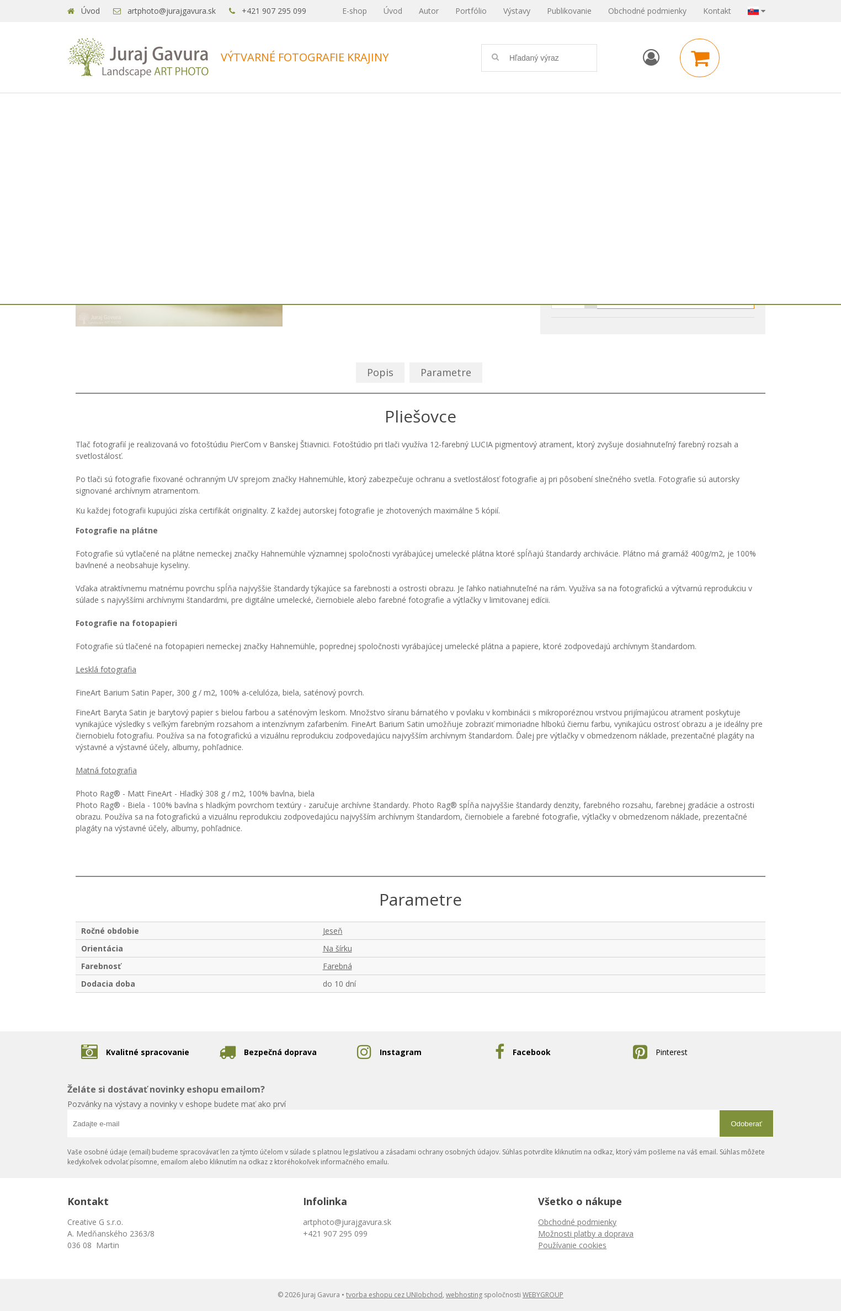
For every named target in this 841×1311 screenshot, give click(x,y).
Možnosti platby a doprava (586, 1233)
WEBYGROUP (543, 1294)
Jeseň (333, 930)
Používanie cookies (572, 1245)
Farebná (337, 966)
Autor (429, 11)
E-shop (354, 11)
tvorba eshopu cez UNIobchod (394, 1294)
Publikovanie (569, 11)
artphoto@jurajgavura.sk (171, 11)
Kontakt (717, 11)
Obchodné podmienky (647, 11)
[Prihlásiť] (651, 57)
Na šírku (337, 948)
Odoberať (746, 1124)
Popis (380, 372)
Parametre (445, 372)
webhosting (464, 1294)
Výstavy (516, 11)
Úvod (90, 11)
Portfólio (471, 11)
